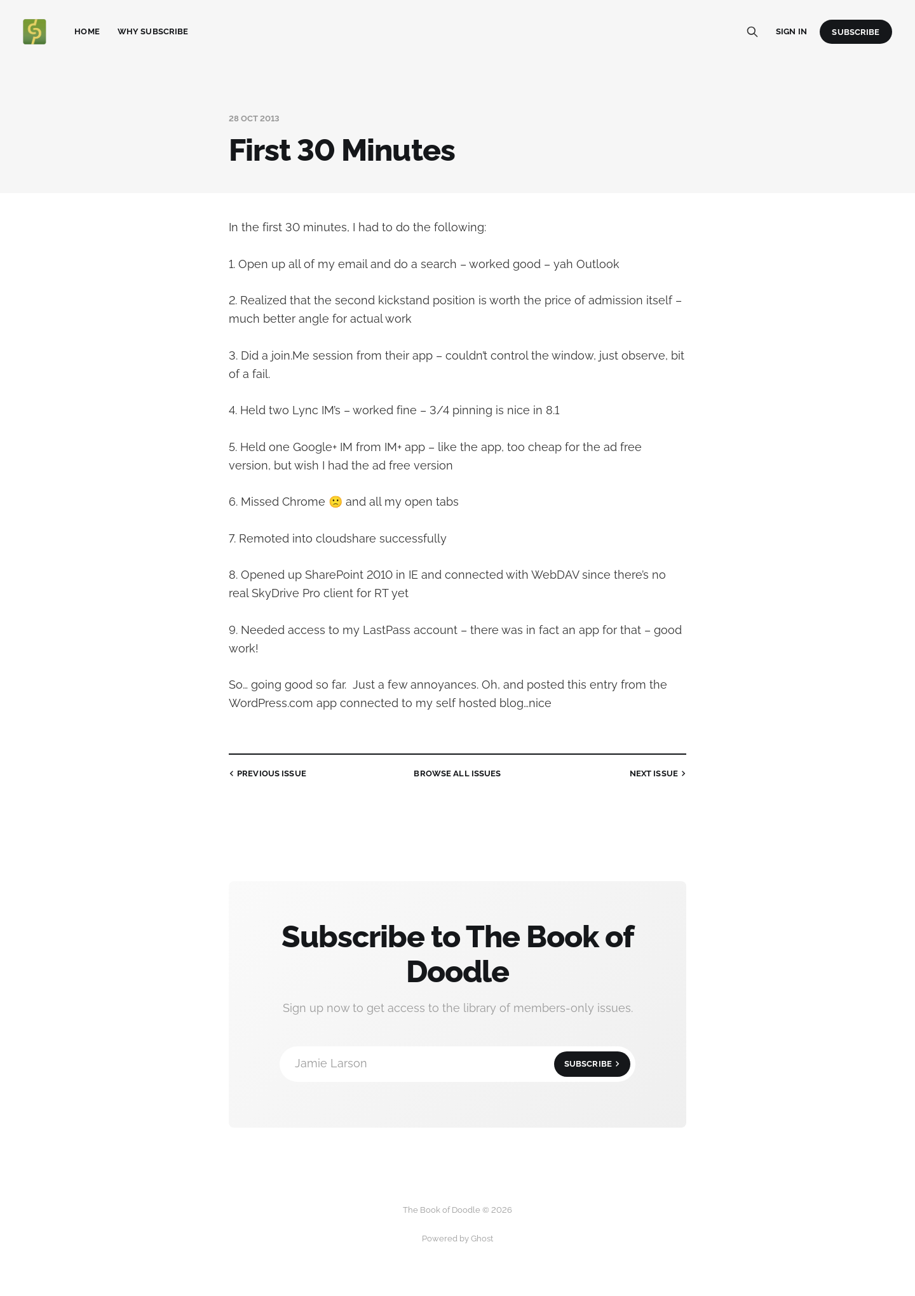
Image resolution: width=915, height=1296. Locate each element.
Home (87, 31)
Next (659, 773)
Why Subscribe (153, 31)
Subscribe (855, 32)
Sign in (791, 31)
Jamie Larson (462, 1064)
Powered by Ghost (457, 1238)
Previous (266, 773)
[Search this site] (752, 31)
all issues (457, 773)
